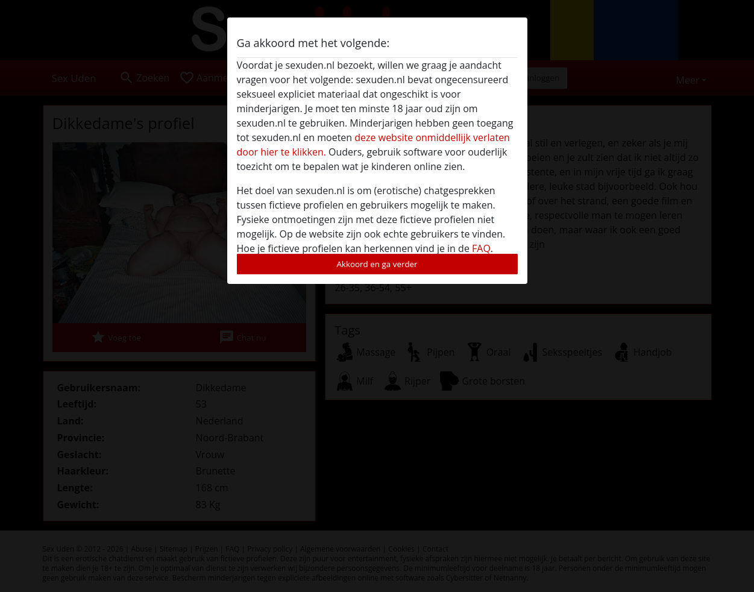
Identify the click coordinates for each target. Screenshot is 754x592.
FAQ (481, 248)
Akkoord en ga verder (376, 264)
